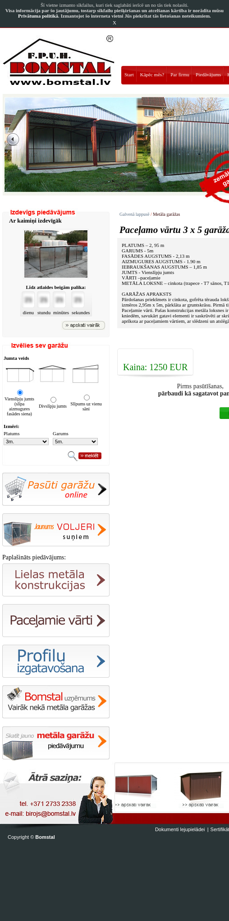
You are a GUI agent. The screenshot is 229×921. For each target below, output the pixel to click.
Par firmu (179, 74)
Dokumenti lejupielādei (180, 829)
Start (129, 74)
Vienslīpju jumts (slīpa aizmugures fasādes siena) (19, 406)
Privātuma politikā (38, 16)
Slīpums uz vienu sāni (85, 406)
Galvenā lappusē (134, 214)
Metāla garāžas (166, 214)
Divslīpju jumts (53, 406)
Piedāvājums (208, 74)
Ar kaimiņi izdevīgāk (35, 220)
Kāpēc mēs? (152, 74)
